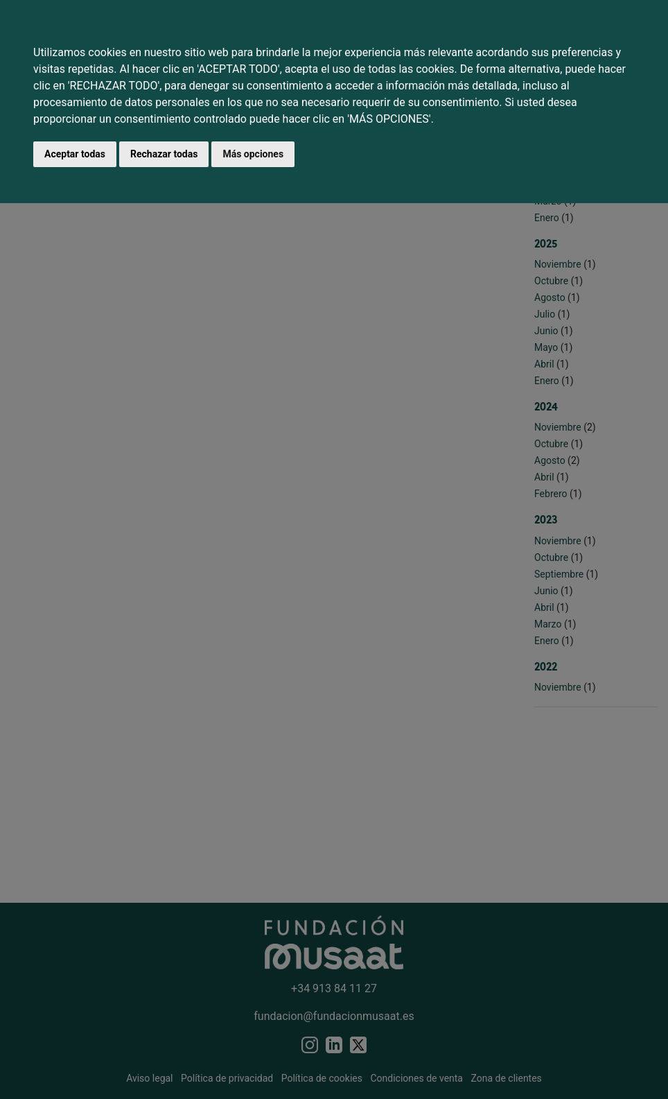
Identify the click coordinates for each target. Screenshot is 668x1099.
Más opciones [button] (252, 153)
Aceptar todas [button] (74, 153)
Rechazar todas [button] (163, 153)
